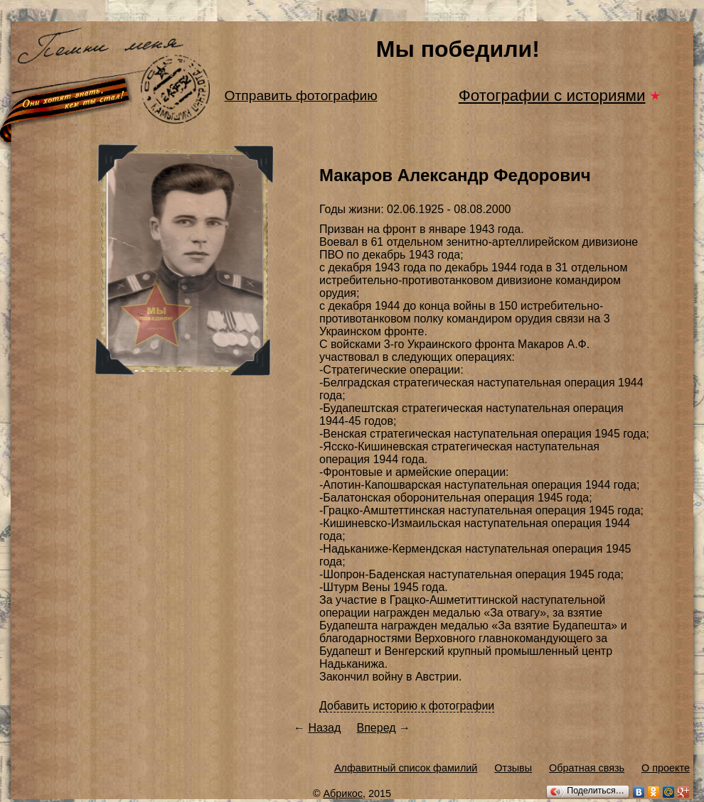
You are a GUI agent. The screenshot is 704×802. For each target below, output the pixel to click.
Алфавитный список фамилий (405, 768)
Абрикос (343, 793)
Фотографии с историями (552, 95)
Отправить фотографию (301, 95)
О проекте (665, 768)
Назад (324, 728)
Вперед (376, 728)
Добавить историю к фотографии (406, 706)
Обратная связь (586, 768)
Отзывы (513, 768)
